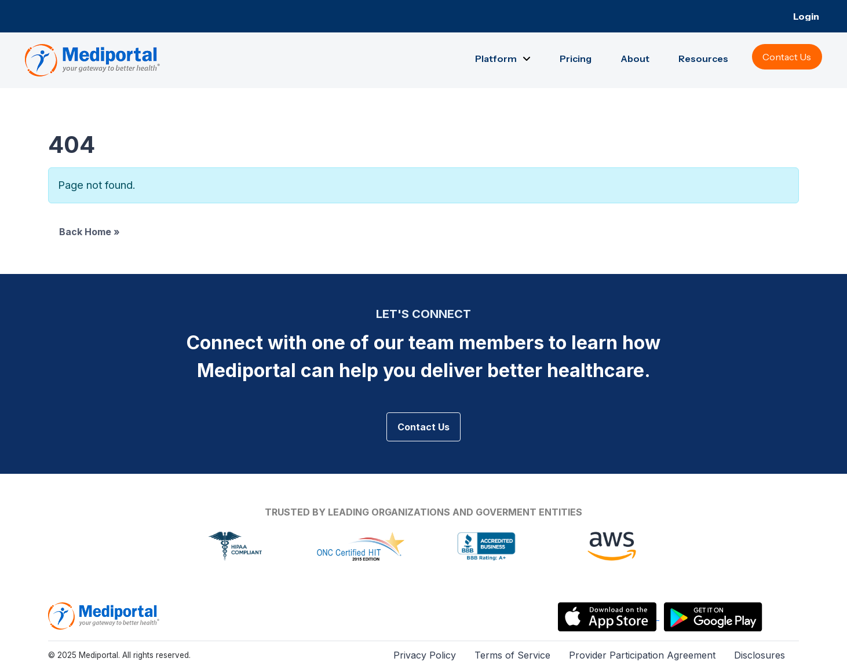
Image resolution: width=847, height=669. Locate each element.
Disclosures (759, 655)
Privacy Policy (424, 655)
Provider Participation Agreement (642, 655)
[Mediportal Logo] (103, 615)
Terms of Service (512, 655)
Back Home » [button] (89, 231)
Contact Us (423, 427)
